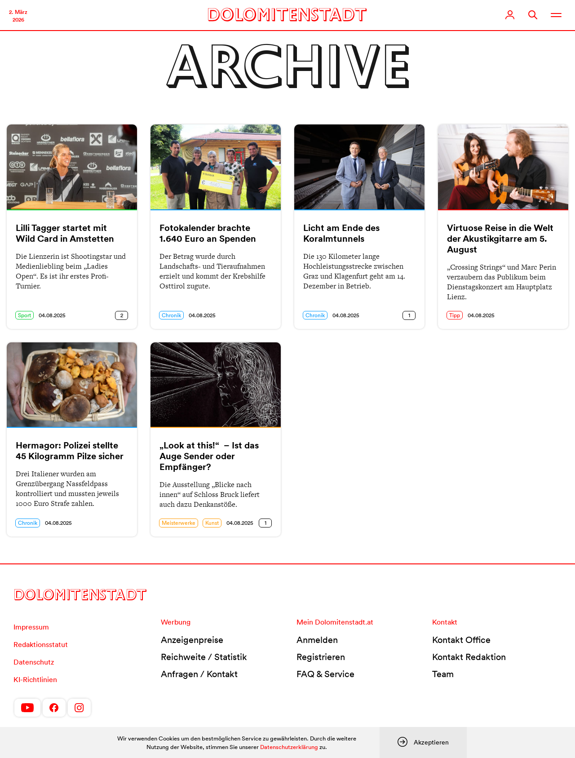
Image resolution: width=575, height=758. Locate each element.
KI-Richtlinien (35, 679)
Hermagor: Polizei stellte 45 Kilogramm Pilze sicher (70, 450)
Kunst (212, 523)
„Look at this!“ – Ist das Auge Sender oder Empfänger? (209, 456)
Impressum (31, 626)
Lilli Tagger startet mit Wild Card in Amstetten (65, 233)
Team (443, 674)
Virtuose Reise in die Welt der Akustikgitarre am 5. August (500, 238)
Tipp (454, 315)
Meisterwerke (178, 523)
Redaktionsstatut (40, 644)
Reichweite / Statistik (204, 657)
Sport (24, 315)
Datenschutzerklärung (289, 747)
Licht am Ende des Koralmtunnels (341, 233)
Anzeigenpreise (192, 639)
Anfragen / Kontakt (199, 674)
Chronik (171, 315)
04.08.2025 (52, 315)
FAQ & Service (325, 674)
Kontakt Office (461, 639)
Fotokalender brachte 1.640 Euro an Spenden (207, 233)
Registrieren (320, 657)
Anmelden (317, 639)
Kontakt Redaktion (469, 657)
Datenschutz (33, 661)
